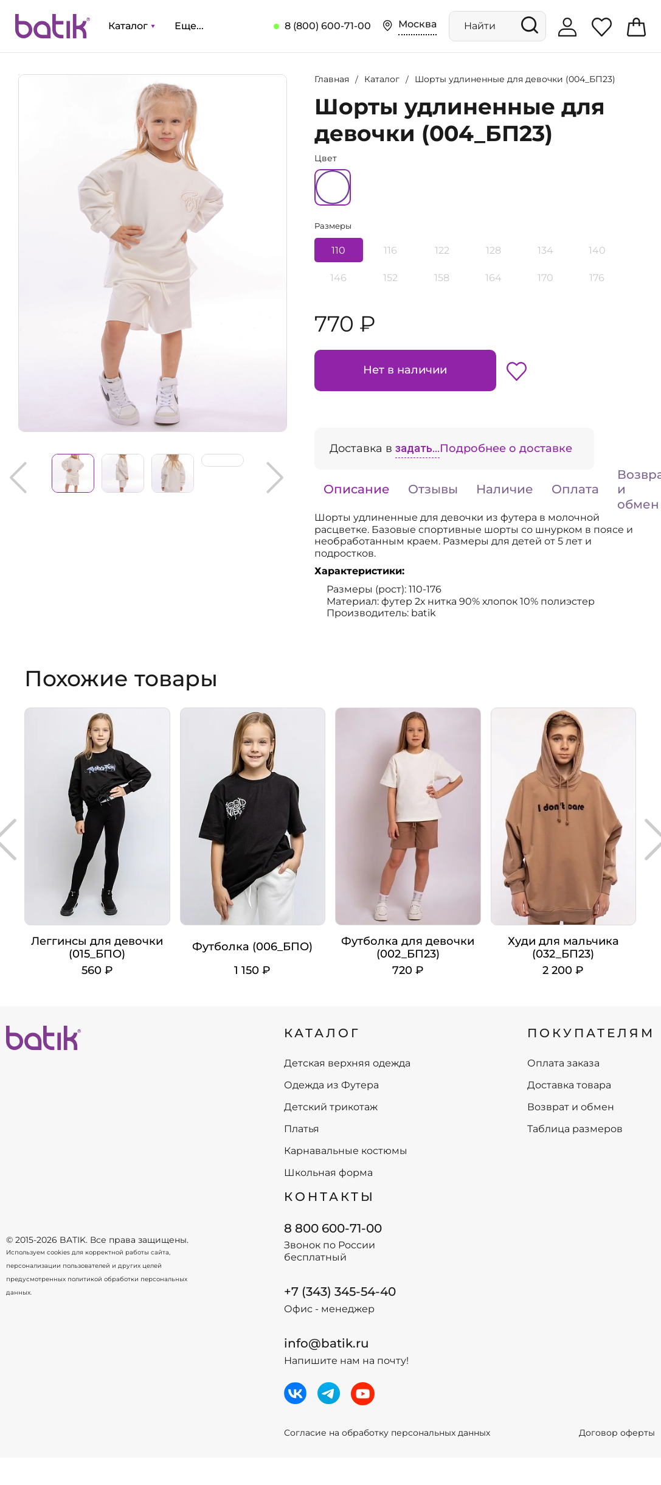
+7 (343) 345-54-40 (340, 1291)
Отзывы (433, 489)
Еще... (189, 26)
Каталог (131, 26)
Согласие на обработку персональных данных (387, 1433)
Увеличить (18, 74)
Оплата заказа (563, 1063)
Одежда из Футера (331, 1085)
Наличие (504, 489)
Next (274, 477)
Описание (357, 489)
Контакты (329, 1196)
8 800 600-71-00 (333, 1228)
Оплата (575, 489)
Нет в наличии (405, 370)
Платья (301, 1129)
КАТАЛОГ (322, 1033)
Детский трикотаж (331, 1107)
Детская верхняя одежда (347, 1063)
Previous (18, 477)
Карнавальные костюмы (345, 1151)
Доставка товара (569, 1085)
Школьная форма (328, 1172)
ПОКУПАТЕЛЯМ (591, 1033)
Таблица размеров (575, 1129)
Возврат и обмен (570, 1107)
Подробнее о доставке (506, 448)
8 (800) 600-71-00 (328, 26)
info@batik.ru (326, 1343)
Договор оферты (617, 1433)
